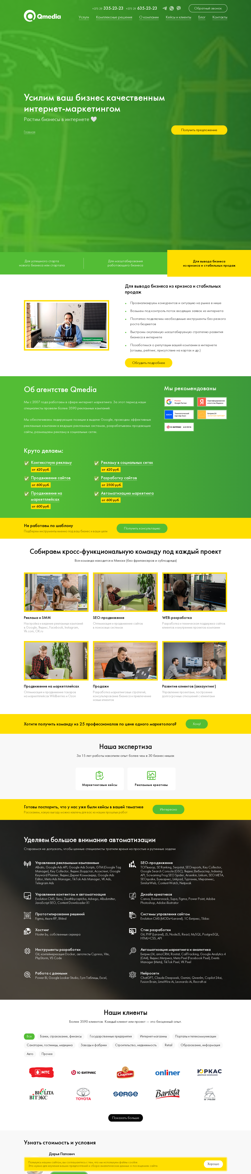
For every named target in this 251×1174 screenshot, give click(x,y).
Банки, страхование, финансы (61, 1036)
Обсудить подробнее (148, 363)
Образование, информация (200, 1045)
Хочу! (197, 724)
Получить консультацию (142, 528)
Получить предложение (199, 130)
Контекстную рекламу (51, 462)
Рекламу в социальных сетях (127, 462)
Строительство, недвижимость (136, 1045)
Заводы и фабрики (94, 1045)
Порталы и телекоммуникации (195, 1036)
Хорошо (213, 1164)
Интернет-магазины (153, 1036)
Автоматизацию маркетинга (127, 493)
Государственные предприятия (111, 1036)
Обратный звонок (208, 8)
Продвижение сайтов (51, 477)
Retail (168, 1045)
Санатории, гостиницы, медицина (50, 1045)
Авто (30, 1054)
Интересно (168, 809)
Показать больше (125, 1118)
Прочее (47, 1054)
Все (29, 1036)
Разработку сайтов (119, 477)
